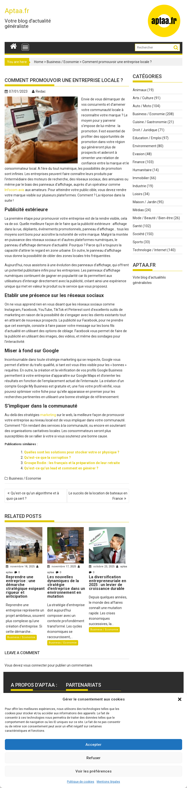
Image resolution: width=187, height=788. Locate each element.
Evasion (139, 154)
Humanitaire (142, 170)
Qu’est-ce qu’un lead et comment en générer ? (61, 468)
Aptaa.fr (17, 11)
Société (138, 234)
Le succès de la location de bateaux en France (98, 495)
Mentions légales (108, 781)
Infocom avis (14, 190)
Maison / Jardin (145, 202)
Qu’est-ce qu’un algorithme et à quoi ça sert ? (32, 495)
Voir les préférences (93, 771)
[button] (179, 699)
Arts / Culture (143, 98)
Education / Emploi (147, 138)
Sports (138, 242)
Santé (137, 226)
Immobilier (141, 178)
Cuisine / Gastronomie (150, 122)
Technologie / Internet (150, 250)
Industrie (139, 186)
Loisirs (137, 194)
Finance (139, 162)
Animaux (140, 90)
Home (38, 62)
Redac (39, 91)
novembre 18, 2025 (20, 566)
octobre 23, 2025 (102, 566)
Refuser (93, 758)
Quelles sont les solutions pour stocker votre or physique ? (71, 452)
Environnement (144, 146)
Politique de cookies (80, 781)
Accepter (93, 744)
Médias (138, 210)
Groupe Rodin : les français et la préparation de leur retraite (72, 463)
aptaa (121, 566)
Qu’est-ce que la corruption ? (47, 457)
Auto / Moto (142, 106)
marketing (48, 415)
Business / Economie (63, 62)
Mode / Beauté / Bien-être (153, 218)
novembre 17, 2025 (62, 566)
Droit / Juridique (145, 130)
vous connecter (35, 665)
